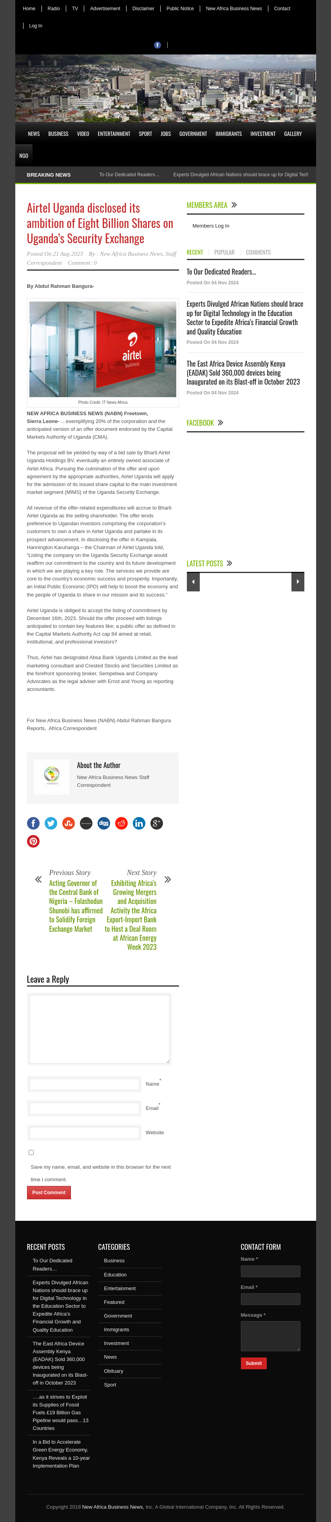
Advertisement (105, 8)
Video (83, 133)
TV (75, 8)
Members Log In (211, 226)
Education (115, 1275)
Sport (145, 133)
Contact (282, 8)
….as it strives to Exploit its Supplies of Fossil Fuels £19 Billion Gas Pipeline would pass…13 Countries (61, 1413)
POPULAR (224, 252)
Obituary (113, 1371)
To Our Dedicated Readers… (129, 174)
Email (152, 1108)
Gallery (293, 133)
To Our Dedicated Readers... (221, 271)
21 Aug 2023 (68, 254)
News (34, 133)
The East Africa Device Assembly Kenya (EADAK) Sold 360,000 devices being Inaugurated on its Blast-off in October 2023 (243, 372)
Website (155, 1132)
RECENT (195, 252)
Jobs (166, 133)
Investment (262, 133)
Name (152, 1084)
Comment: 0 (82, 263)
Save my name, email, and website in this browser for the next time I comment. (101, 1173)
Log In (35, 26)
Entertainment (114, 133)
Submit (254, 1363)
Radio (54, 8)
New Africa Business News (234, 8)
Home (29, 8)
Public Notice (180, 8)
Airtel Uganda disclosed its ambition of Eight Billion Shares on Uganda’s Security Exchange (100, 223)
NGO (24, 155)
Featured (114, 1302)
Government (193, 133)
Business (58, 133)
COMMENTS (258, 252)
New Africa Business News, (113, 1507)
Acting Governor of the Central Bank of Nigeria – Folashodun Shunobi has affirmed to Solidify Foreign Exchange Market (76, 906)
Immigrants (229, 133)
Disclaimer (143, 8)
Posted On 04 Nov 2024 (213, 283)
